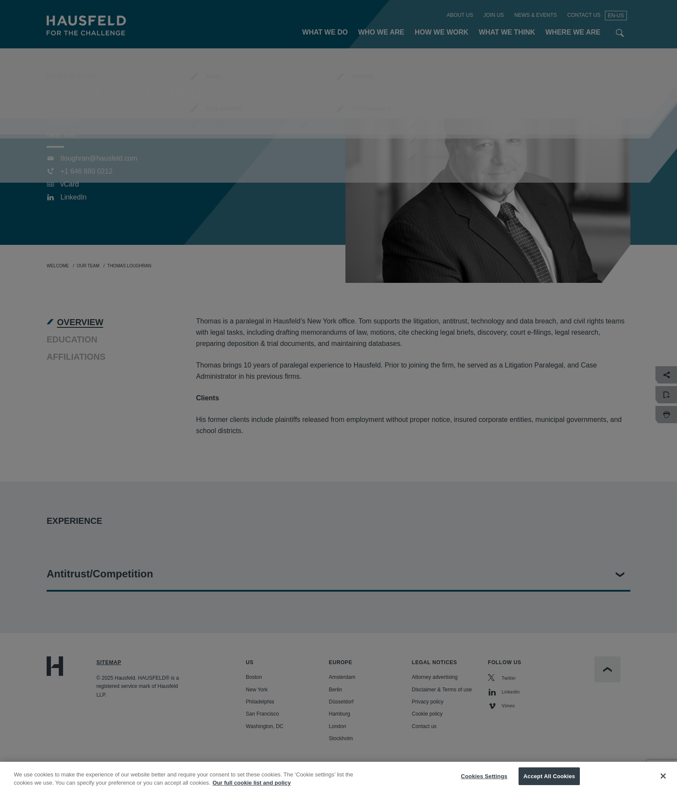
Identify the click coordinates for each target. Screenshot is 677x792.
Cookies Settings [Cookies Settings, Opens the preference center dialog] (484, 783)
